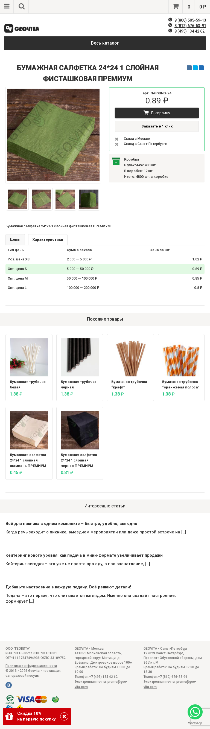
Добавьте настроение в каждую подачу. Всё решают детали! (68, 587)
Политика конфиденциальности (31, 666)
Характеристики (48, 239)
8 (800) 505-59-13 (190, 20)
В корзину (157, 112)
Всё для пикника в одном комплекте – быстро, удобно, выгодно (71, 523)
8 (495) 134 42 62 (189, 31)
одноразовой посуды (22, 676)
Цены (15, 239)
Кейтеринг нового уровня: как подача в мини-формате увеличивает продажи (84, 555)
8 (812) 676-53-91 (190, 26)
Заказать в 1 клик (157, 126)
